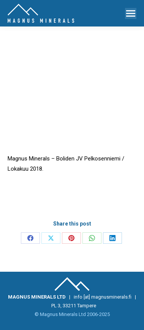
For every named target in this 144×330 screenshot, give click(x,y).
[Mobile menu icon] (130, 13)
